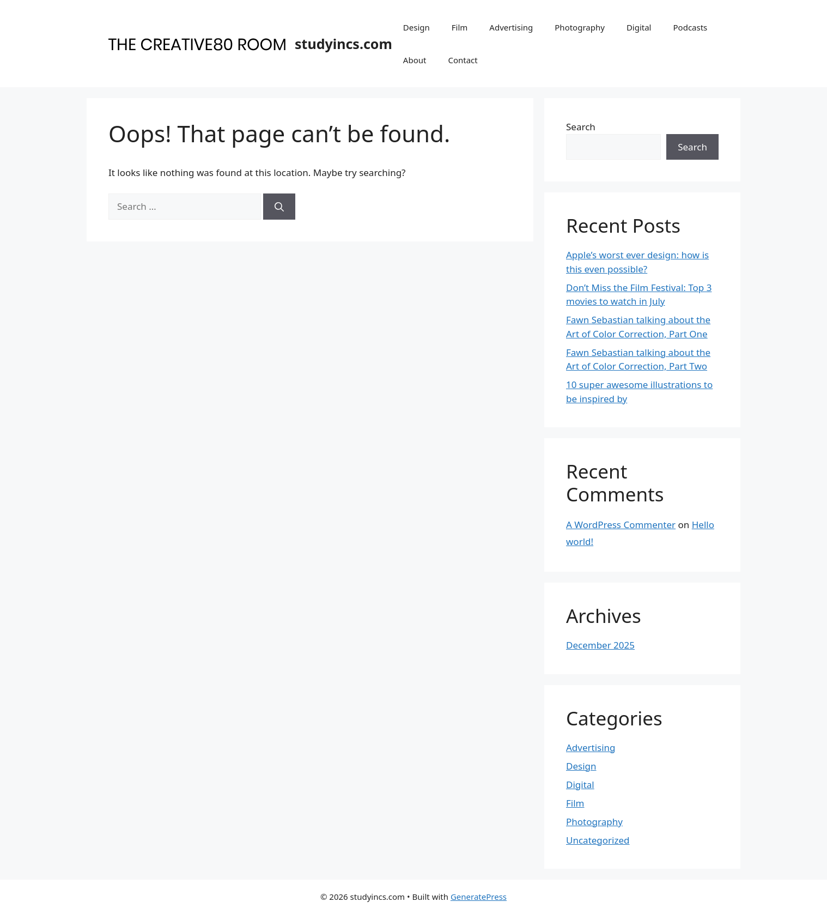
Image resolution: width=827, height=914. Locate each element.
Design (416, 27)
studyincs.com (343, 43)
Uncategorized (598, 840)
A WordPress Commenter (621, 524)
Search (580, 126)
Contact (462, 60)
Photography (580, 27)
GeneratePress (479, 896)
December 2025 (600, 645)
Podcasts (690, 27)
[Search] (279, 206)
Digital (639, 27)
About (415, 60)
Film (460, 27)
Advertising (511, 27)
